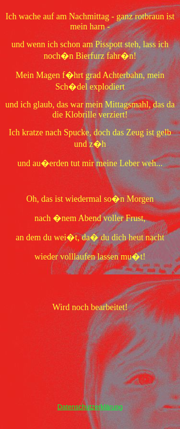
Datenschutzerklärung (89, 407)
